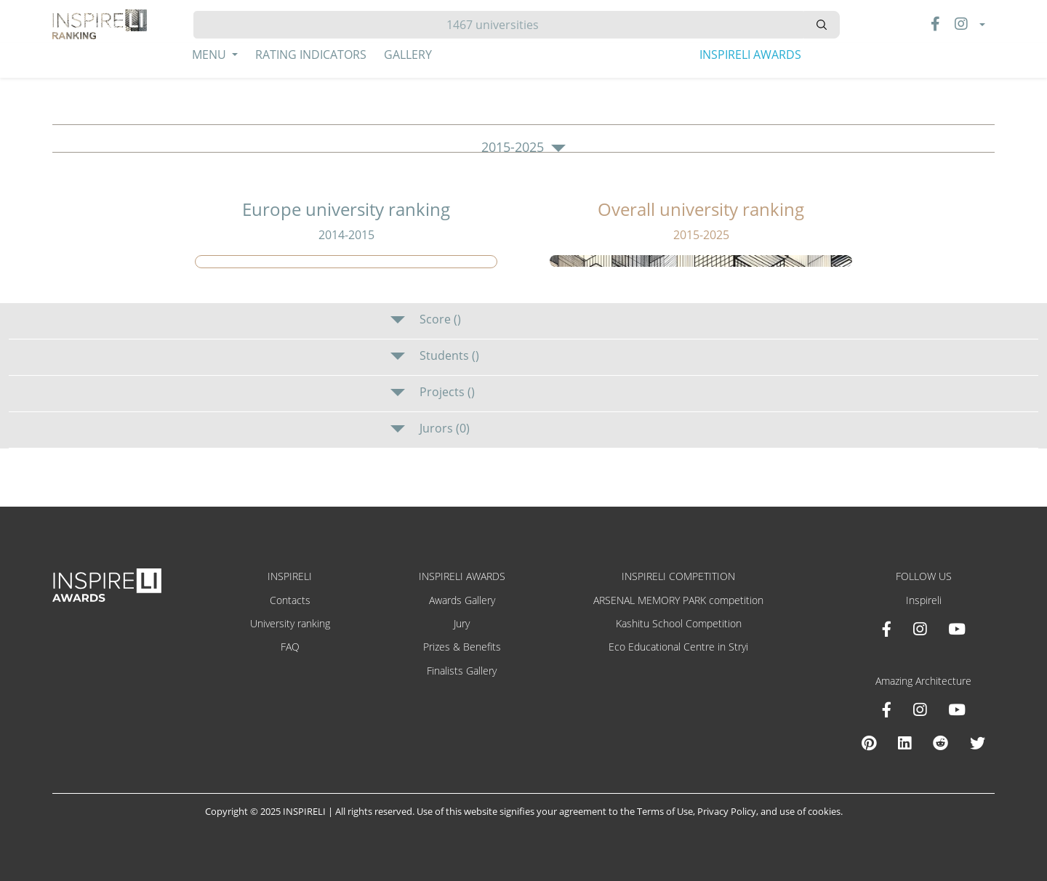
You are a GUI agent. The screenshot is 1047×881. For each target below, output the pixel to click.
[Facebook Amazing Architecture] (886, 709)
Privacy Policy (726, 811)
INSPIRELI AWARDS (750, 55)
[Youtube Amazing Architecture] (957, 709)
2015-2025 (523, 147)
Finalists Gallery (462, 670)
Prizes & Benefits (462, 646)
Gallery (408, 55)
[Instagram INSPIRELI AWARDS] (920, 629)
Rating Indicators (310, 55)
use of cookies (810, 811)
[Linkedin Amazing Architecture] (904, 743)
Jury (462, 623)
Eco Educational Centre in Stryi (678, 646)
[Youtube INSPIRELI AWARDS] (957, 629)
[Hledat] (498, 25)
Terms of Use (665, 811)
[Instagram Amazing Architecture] (920, 709)
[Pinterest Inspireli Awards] (869, 743)
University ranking (290, 623)
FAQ (290, 646)
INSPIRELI (290, 576)
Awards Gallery (462, 600)
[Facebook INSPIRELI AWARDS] (886, 629)
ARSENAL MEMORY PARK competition (678, 600)
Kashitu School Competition (679, 623)
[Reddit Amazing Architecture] (940, 743)
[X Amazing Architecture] (977, 743)
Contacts (290, 600)
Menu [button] (210, 55)
